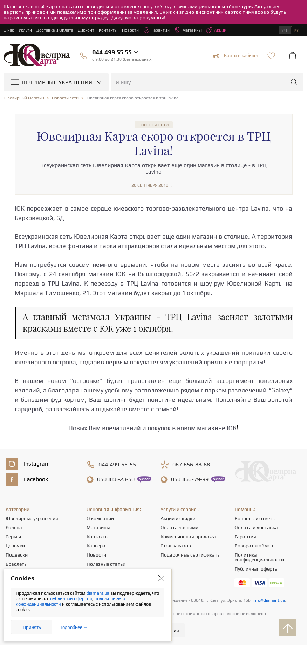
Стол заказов (176, 545)
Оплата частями (179, 527)
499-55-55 (117, 464)
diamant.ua (98, 593)
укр (285, 29)
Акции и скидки (178, 518)
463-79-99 (190, 479)
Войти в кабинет (236, 56)
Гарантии (156, 30)
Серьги (13, 536)
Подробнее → (73, 627)
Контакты (108, 30)
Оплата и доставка (256, 527)
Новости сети (153, 124)
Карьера (96, 545)
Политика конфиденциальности (259, 557)
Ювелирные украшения (32, 518)
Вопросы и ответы (254, 518)
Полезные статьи (106, 563)
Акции (216, 30)
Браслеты (16, 563)
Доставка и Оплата (54, 30)
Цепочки (15, 545)
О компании (100, 518)
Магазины (188, 30)
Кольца (14, 527)
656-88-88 (191, 464)
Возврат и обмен (253, 545)
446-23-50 (116, 479)
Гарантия (245, 536)
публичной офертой (71, 598)
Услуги (25, 30)
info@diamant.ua (269, 600)
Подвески (17, 554)
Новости (130, 30)
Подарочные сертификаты (190, 554)
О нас (9, 30)
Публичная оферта (256, 568)
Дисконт (86, 30)
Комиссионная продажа (188, 536)
